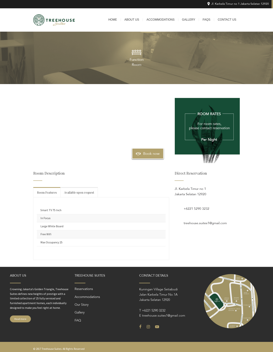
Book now (148, 153)
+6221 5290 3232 (196, 208)
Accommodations (87, 297)
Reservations (84, 289)
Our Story (82, 304)
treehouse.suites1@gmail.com (205, 223)
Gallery (80, 312)
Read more (20, 319)
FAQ (78, 320)
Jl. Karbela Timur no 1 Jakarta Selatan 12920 (190, 192)
